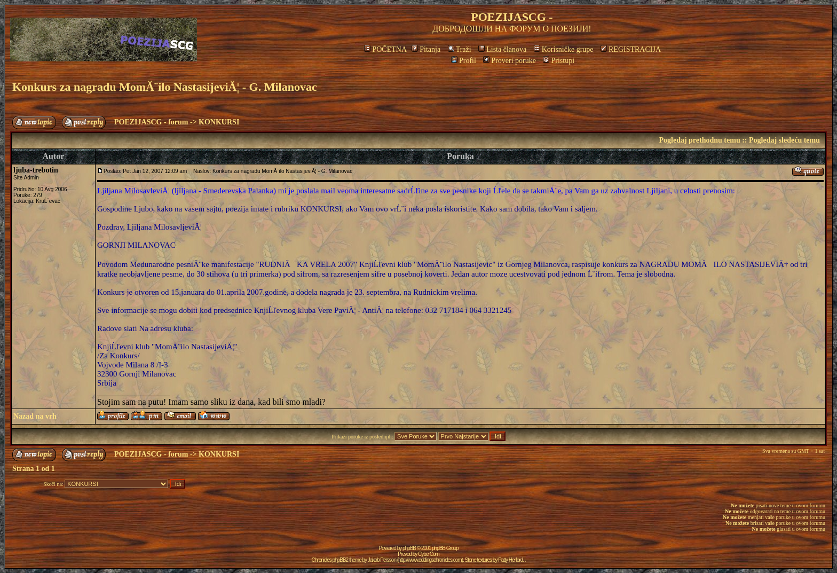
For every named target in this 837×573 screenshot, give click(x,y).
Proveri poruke (509, 61)
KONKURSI (219, 122)
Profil (463, 61)
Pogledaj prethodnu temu (699, 140)
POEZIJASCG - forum (151, 122)
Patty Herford (510, 560)
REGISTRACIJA (631, 49)
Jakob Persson (382, 560)
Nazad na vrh (35, 416)
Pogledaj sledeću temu (784, 140)
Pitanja (426, 49)
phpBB (409, 548)
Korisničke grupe (564, 49)
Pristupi (558, 61)
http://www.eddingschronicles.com (430, 560)
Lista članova (502, 49)
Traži (459, 49)
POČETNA (385, 49)
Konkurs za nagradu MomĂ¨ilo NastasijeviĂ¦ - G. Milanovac (164, 86)
